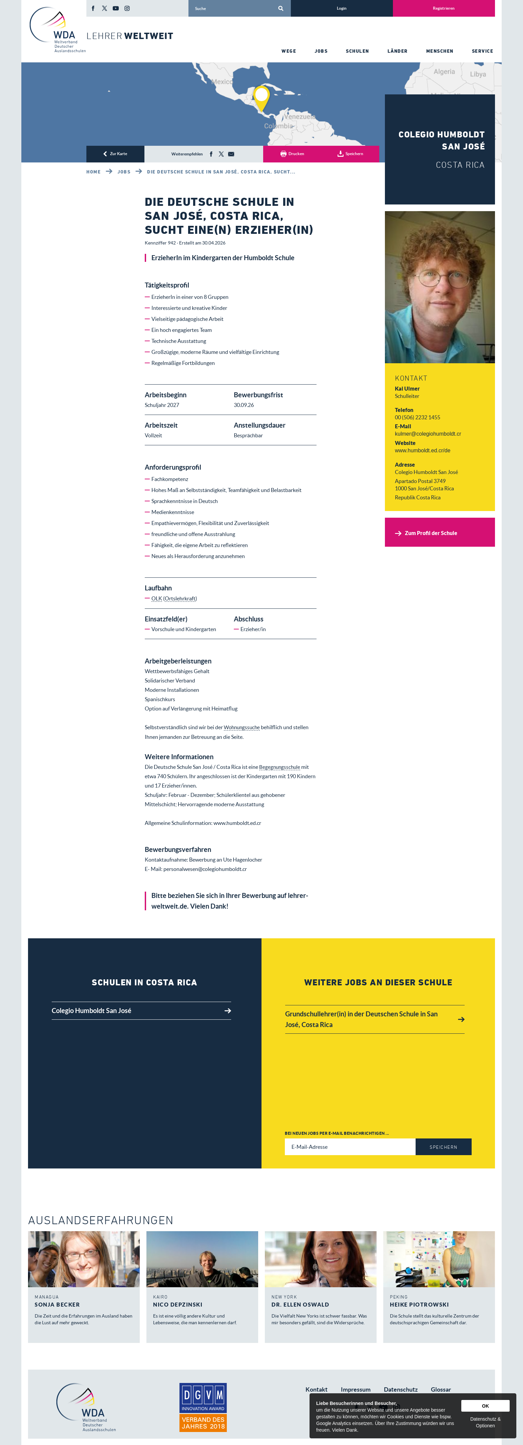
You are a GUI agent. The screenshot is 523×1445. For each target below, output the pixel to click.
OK (485, 1406)
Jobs (123, 171)
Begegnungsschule (280, 767)
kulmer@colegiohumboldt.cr (428, 434)
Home (93, 171)
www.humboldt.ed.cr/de (422, 450)
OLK (156, 598)
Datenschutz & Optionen (485, 1422)
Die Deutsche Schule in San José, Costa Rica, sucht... (221, 171)
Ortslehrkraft (180, 598)
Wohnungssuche (243, 727)
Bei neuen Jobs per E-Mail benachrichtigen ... (337, 1133)
